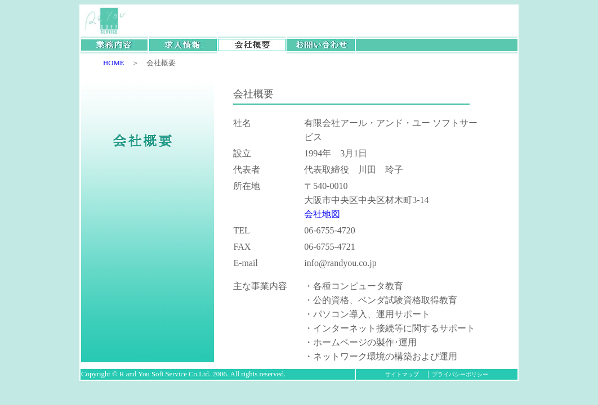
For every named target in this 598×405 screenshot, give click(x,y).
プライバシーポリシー (460, 374)
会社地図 (322, 214)
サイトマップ (405, 374)
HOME (110, 63)
